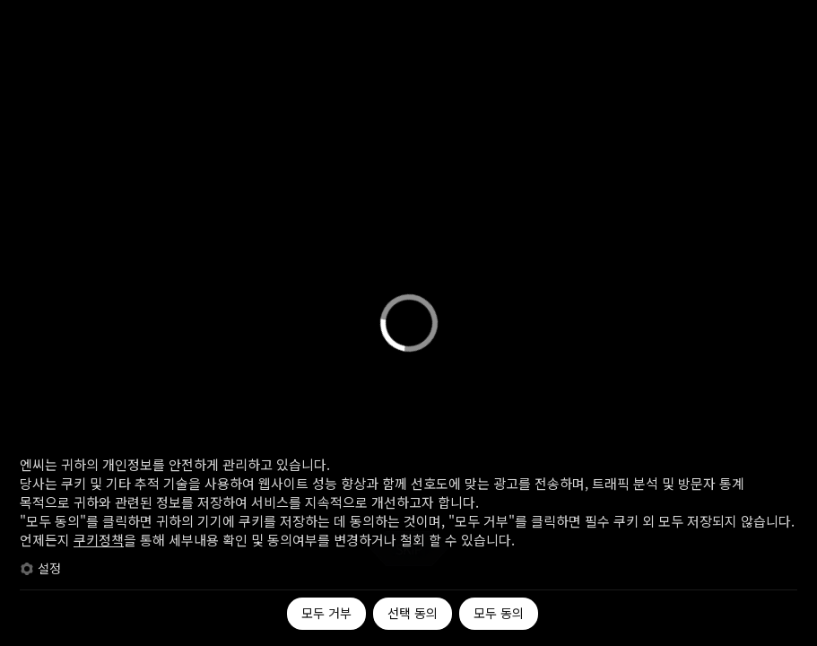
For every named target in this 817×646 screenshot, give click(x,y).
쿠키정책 (99, 539)
